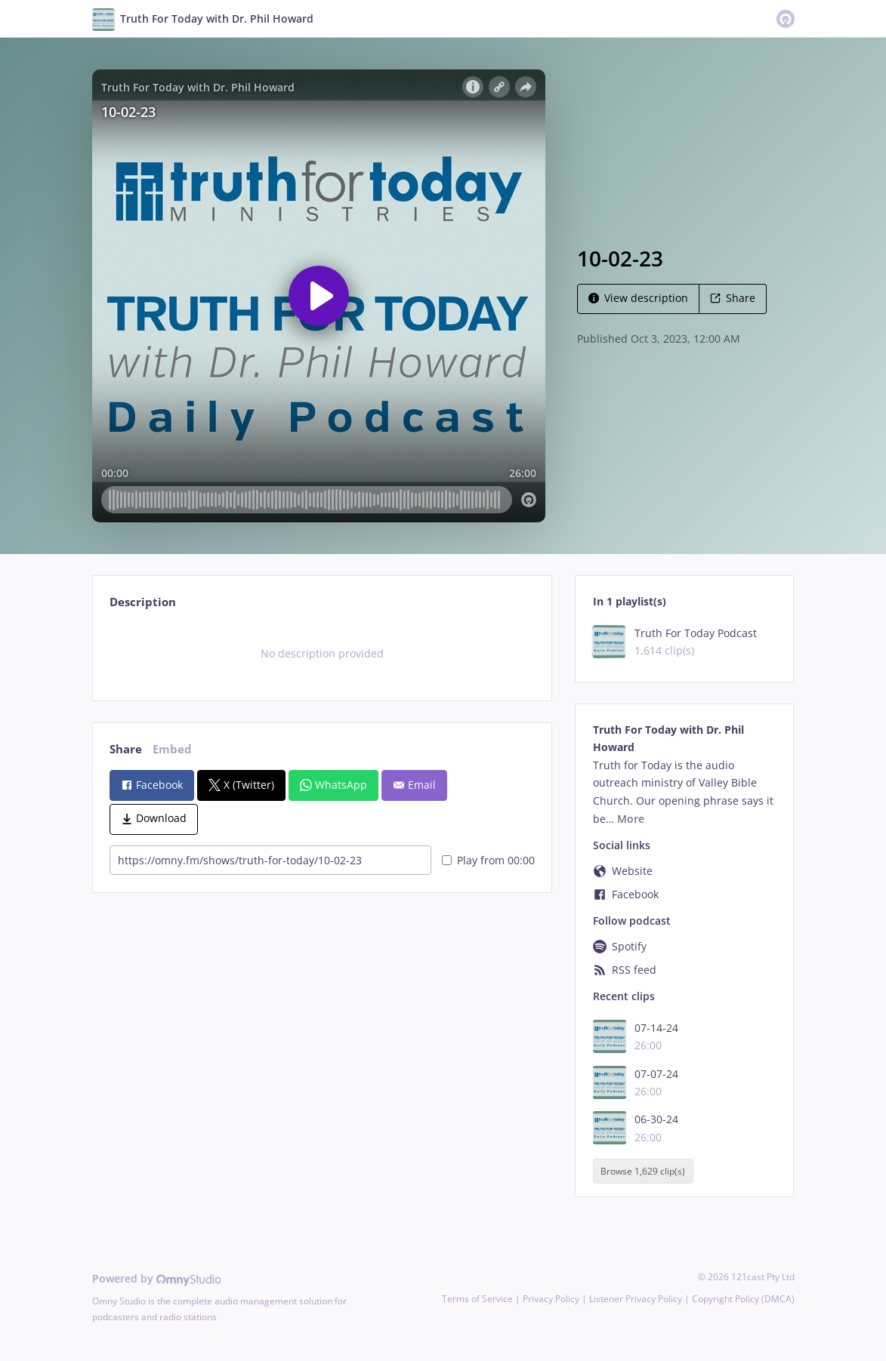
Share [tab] (126, 749)
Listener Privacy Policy (635, 1298)
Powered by (156, 1278)
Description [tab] (143, 602)
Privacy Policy (551, 1298)
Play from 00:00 (488, 860)
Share (732, 298)
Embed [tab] (172, 749)
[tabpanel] (322, 654)
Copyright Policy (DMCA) (743, 1298)
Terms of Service (477, 1298)
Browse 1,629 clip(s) (642, 1171)
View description (638, 298)
